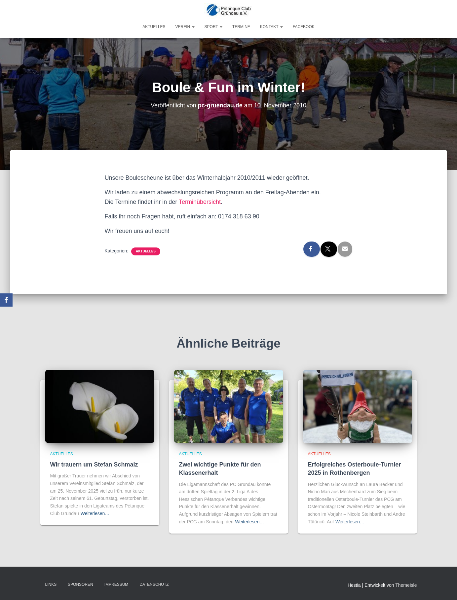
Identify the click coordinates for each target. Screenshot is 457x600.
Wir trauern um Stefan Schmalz (94, 464)
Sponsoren (80, 584)
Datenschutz (154, 584)
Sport (213, 26)
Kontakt (271, 26)
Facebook (304, 26)
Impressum (116, 584)
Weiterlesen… (95, 513)
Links (51, 584)
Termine (241, 26)
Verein (185, 26)
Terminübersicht (200, 202)
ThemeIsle (406, 585)
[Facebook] (6, 300)
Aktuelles (153, 26)
